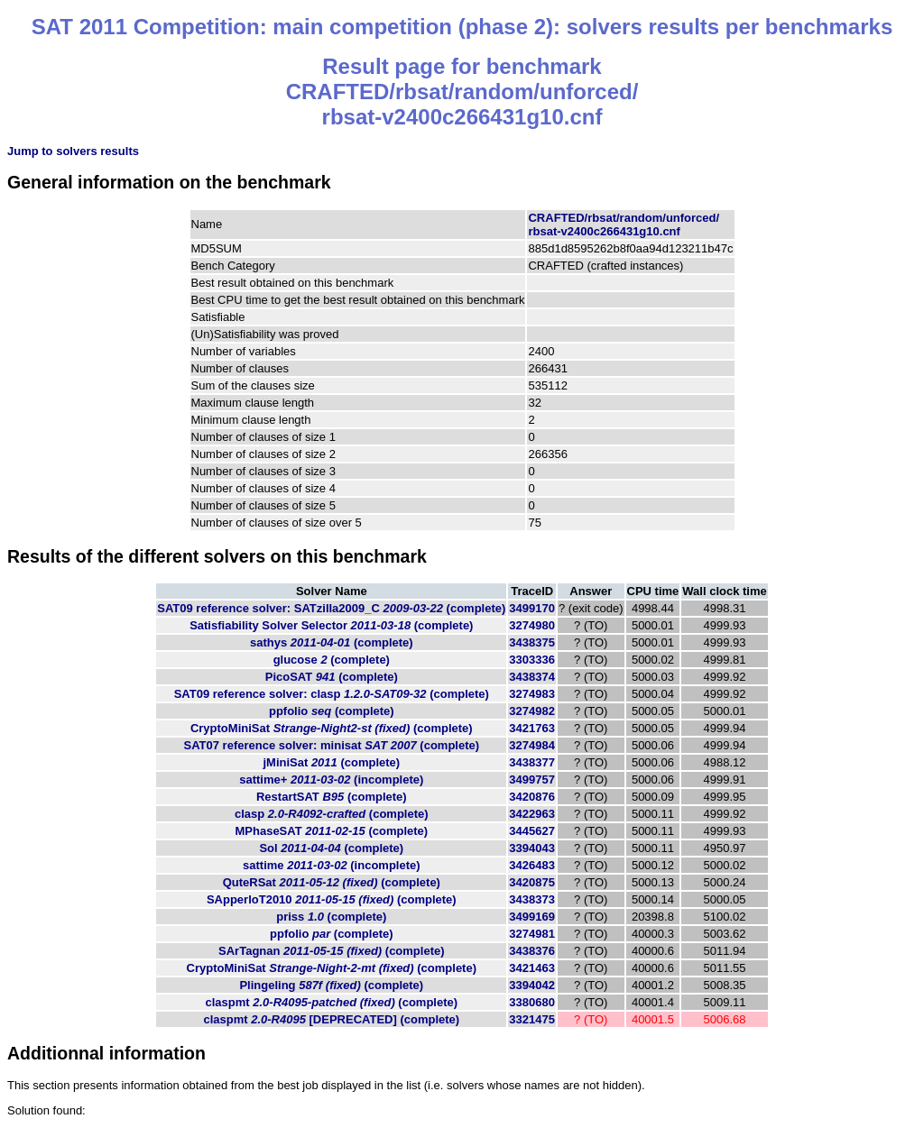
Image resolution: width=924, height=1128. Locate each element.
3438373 (532, 899)
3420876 (532, 796)
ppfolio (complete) (331, 711)
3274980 (532, 625)
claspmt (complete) (332, 1002)
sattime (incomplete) (331, 865)
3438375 (532, 642)
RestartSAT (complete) (331, 796)
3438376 (532, 951)
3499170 (532, 608)
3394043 (532, 848)
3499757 (532, 779)
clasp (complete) (332, 814)
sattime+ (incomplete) (331, 779)
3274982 (532, 711)
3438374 (532, 676)
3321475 (532, 1019)
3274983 (532, 694)
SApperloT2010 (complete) (332, 899)
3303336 (532, 659)
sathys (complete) (331, 642)
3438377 (532, 762)
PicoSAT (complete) (331, 676)
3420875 (532, 882)
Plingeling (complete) (331, 985)
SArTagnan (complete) (331, 951)
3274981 (532, 933)
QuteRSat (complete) (331, 882)
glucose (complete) (331, 659)
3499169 (532, 916)
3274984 (532, 745)
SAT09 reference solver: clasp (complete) (331, 694)
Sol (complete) (331, 848)
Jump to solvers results (73, 151)
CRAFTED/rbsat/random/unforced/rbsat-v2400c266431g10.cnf (623, 224)
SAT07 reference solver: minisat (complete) (332, 745)
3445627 (532, 831)
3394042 (532, 985)
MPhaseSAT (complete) (331, 831)
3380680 (532, 1002)
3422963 (532, 814)
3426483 (532, 865)
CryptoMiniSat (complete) (331, 728)
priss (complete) (331, 916)
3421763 (532, 728)
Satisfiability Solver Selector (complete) (331, 625)
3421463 (532, 968)
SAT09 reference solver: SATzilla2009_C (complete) (331, 608)
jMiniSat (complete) (331, 762)
